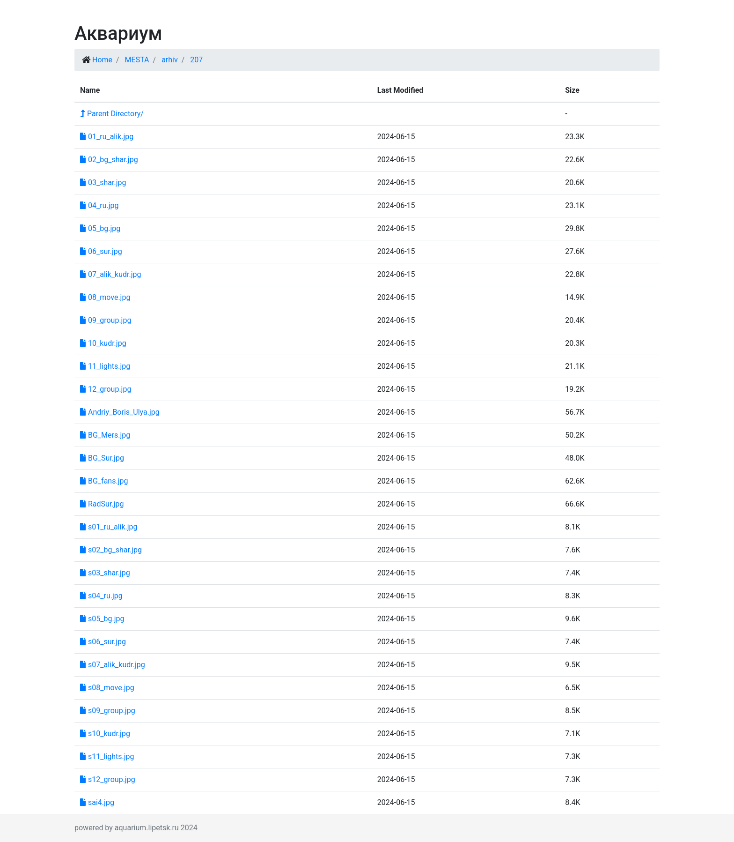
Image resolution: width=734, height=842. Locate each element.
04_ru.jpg (99, 205)
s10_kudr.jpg (105, 733)
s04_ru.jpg (101, 595)
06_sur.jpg (101, 251)
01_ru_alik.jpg (106, 136)
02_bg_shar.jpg (109, 159)
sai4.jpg (97, 802)
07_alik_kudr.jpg (110, 274)
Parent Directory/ (112, 113)
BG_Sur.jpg (102, 458)
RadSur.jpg (102, 503)
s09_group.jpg (107, 710)
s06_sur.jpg (103, 641)
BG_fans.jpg (104, 481)
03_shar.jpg (103, 182)
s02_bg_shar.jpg (111, 549)
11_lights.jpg (105, 366)
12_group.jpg (105, 389)
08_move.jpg (105, 297)
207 (196, 59)
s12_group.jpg (107, 779)
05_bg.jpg (100, 228)
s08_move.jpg (107, 687)
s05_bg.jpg (102, 618)
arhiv (169, 59)
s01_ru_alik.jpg (109, 526)
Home (102, 59)
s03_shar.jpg (105, 572)
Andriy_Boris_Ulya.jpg (120, 412)
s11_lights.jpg (107, 756)
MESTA (137, 59)
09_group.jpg (105, 320)
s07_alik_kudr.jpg (112, 664)
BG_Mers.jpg (105, 435)
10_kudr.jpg (103, 343)
